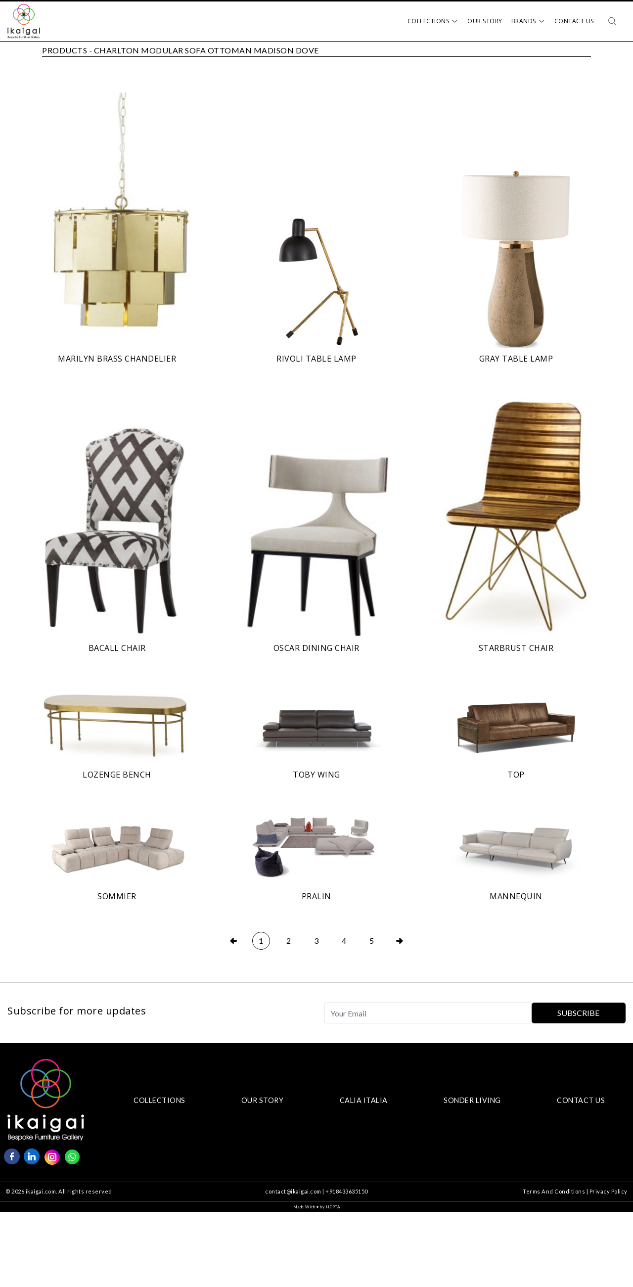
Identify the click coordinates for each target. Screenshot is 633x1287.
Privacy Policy (608, 1191)
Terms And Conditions (554, 1191)
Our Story (484, 21)
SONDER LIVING (472, 1100)
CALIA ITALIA (364, 1100)
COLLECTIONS (159, 1100)
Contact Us (574, 21)
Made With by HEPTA (316, 1206)
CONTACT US (581, 1100)
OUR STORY (262, 1100)
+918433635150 (346, 1191)
